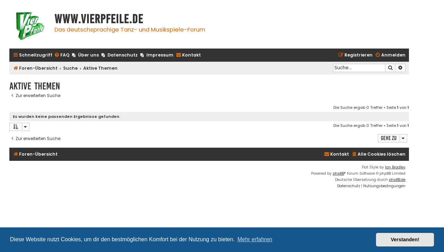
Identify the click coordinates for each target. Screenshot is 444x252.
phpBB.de (397, 179)
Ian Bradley (395, 167)
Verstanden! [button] (405, 239)
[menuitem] (61, 55)
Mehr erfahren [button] (254, 239)
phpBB (338, 173)
